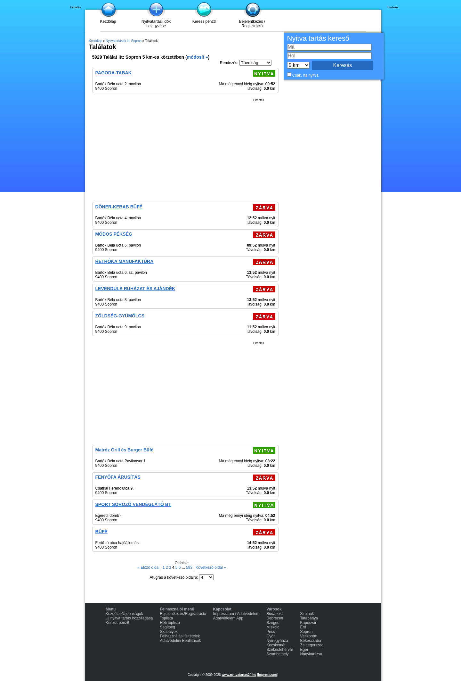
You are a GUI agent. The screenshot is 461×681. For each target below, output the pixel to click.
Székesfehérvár (279, 649)
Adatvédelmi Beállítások (180, 640)
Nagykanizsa (311, 654)
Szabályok (168, 631)
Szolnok (307, 613)
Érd (303, 627)
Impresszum (267, 675)
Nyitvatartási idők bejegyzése (156, 23)
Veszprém (308, 636)
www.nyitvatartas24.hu (239, 675)
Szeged (272, 622)
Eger (304, 649)
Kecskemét (275, 645)
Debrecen (274, 618)
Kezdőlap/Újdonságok (124, 613)
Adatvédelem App (228, 618)
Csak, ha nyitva (305, 75)
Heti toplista (170, 622)
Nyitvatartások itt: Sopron (124, 41)
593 (189, 567)
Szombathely (277, 654)
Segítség (167, 627)
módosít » (197, 57)
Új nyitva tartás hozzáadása (129, 618)
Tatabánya (309, 618)
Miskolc (272, 627)
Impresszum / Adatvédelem (236, 613)
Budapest (274, 613)
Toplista (166, 618)
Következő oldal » (211, 567)
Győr (270, 636)
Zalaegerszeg (312, 645)
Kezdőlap (108, 21)
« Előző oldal (148, 567)
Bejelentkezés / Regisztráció (252, 23)
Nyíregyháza (277, 640)
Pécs (270, 631)
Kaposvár (308, 622)
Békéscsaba (310, 640)
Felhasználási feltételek (180, 636)
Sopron (306, 631)
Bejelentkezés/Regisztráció (183, 613)
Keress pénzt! (204, 21)
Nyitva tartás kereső (318, 38)
